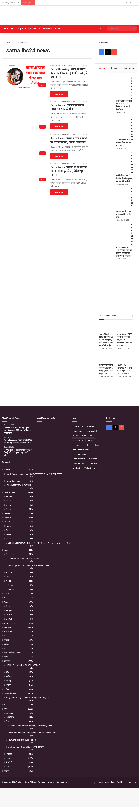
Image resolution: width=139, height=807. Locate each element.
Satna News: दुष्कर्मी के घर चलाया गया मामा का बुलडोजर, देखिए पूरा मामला (68, 171)
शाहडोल (9, 760)
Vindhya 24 (56, 101)
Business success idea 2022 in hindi (24, 564)
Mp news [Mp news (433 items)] (91, 446)
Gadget (9, 616)
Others (6, 599)
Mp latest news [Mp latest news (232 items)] (78, 446)
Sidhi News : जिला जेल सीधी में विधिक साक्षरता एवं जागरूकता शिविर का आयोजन (124, 346)
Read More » (59, 94)
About (107, 788)
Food (8, 536)
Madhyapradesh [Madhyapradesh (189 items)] (91, 437)
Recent (114, 68)
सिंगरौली (9, 768)
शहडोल (6, 777)
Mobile (9, 621)
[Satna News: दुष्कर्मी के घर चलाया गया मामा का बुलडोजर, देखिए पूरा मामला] (26, 172)
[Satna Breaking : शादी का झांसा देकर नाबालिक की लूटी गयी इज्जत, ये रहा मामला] (26, 76)
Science (9, 583)
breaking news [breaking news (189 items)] (78, 432)
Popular (101, 68)
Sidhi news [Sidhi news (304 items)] (93, 469)
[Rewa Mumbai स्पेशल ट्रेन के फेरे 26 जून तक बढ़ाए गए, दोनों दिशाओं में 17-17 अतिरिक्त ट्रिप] (107, 332)
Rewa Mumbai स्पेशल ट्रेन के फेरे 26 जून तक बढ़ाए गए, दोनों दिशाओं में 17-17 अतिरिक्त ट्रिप (106, 346)
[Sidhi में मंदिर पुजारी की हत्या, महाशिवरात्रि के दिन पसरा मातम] (41, 432)
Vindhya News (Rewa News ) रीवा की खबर (26, 753)
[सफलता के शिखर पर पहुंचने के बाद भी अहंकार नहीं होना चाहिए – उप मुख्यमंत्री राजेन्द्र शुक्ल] (41, 445)
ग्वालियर (9, 682)
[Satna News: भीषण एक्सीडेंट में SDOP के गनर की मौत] (26, 115)
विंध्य (34, 29)
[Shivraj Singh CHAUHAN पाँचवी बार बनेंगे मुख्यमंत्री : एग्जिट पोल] (114, 200)
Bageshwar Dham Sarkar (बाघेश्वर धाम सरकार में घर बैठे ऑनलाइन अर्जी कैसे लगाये (40, 549)
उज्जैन (6, 642)
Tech (64, 29)
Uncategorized (10, 629)
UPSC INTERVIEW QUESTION (18, 491)
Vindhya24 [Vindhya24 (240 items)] (77, 474)
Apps (8, 612)
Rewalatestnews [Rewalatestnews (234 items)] (79, 465)
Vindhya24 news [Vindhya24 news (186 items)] (90, 474)
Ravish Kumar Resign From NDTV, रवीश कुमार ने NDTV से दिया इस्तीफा (34, 480)
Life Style (7, 523)
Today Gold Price (13, 487)
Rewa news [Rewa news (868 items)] (93, 465)
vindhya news (56, 65)
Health (8, 540)
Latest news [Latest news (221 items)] (77, 437)
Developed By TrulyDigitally (58, 788)
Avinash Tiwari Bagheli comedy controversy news (30, 731)
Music (8, 511)
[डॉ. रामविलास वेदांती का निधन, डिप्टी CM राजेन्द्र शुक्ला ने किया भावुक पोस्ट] (107, 363)
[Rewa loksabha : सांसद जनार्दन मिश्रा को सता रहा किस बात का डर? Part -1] (114, 126)
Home (5, 29)
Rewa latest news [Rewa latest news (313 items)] (79, 460)
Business (10, 560)
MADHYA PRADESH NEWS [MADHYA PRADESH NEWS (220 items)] (82, 442)
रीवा (7, 727)
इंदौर (7, 678)
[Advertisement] (92, 15)
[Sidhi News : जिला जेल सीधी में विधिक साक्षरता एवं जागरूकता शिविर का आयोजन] (125, 332)
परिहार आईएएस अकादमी (12, 658)
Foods (10, 591)
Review (7, 604)
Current (7, 476)
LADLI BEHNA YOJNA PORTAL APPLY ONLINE (25, 671)
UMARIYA (10, 723)
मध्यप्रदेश (28, 29)
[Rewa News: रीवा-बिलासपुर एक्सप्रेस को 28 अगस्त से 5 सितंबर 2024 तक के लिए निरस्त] (114, 87)
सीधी (7, 773)
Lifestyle (7, 528)
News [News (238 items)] (89, 451)
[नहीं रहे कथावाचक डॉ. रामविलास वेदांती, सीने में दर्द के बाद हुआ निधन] (62, 439)
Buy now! (132, 788)
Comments (129, 68)
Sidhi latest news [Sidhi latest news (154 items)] (79, 469)
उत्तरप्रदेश (7, 646)
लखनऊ (6, 711)
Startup (9, 625)
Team (113, 788)
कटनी (6, 654)
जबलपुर (9, 687)
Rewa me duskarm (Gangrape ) (22, 746)
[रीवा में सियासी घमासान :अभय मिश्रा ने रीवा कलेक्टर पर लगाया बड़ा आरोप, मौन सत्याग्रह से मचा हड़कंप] (52, 445)
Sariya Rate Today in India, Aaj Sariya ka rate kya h (27, 703)
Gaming (9, 502)
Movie (8, 507)
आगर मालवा (8, 637)
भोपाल (8, 691)
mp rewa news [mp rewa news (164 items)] (78, 451)
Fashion (9, 532)
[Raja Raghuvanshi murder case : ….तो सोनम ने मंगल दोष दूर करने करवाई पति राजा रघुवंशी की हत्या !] (114, 236)
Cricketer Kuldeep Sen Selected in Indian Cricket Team (32, 739)
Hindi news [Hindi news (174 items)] (91, 432)
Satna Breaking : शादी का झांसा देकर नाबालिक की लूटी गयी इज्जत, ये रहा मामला (68, 73)
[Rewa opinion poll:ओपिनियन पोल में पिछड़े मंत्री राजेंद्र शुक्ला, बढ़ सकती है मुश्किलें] (114, 161)
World (8, 587)
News (57, 29)
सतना (8, 764)
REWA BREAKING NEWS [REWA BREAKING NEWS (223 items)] (82, 455)
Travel (8, 545)
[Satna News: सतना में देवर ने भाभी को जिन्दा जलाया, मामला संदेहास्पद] (26, 144)
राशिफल (7, 695)
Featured (7, 519)
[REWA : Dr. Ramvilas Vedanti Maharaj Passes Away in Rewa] (125, 363)
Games (11, 595)
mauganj (9, 719)
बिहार (6, 663)
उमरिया (6, 650)
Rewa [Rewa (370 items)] (97, 451)
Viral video (8, 633)
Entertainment (45, 29)
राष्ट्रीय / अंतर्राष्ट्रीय (16, 29)
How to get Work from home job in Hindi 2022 (28, 571)
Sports (8, 515)
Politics (9, 578)
